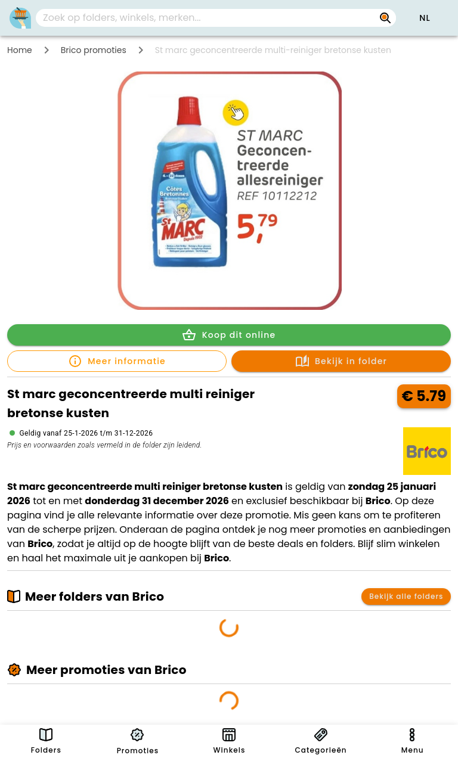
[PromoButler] (20, 17)
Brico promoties (93, 50)
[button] (425, 18)
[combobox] (216, 18)
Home (19, 50)
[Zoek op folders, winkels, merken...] (385, 18)
